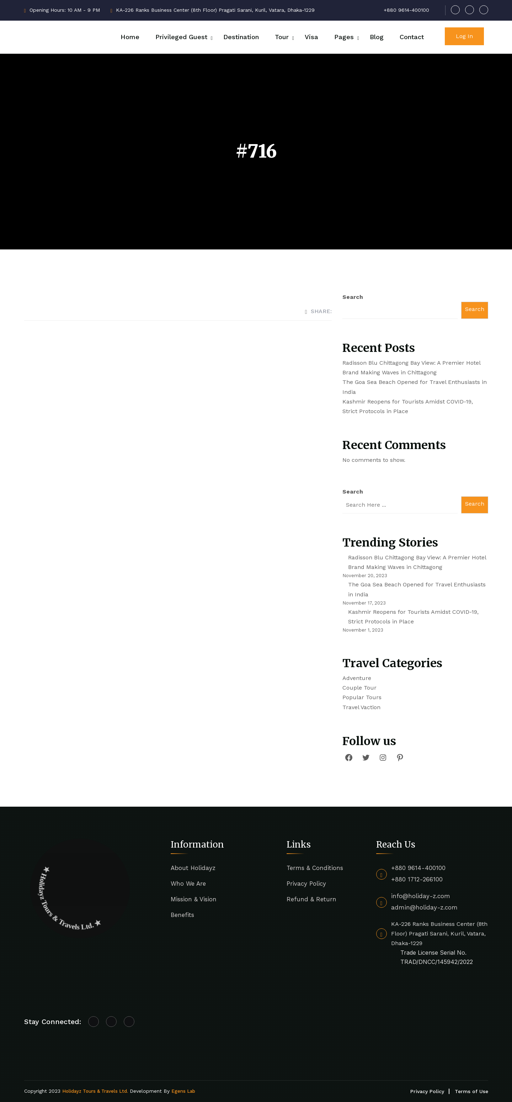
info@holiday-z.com (420, 896)
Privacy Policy (306, 883)
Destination (241, 37)
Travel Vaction (361, 707)
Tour (282, 37)
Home (130, 37)
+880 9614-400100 (418, 867)
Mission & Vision (194, 899)
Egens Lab (183, 1091)
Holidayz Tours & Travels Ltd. (95, 1091)
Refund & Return (311, 899)
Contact (412, 37)
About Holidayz (193, 867)
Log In (464, 36)
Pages (344, 37)
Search (352, 297)
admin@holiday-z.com (424, 907)
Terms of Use (471, 1091)
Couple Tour (359, 687)
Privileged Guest (181, 37)
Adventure (356, 678)
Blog (377, 37)
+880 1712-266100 (417, 879)
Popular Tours (362, 697)
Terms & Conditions (315, 867)
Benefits (182, 914)
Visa (311, 37)
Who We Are (188, 883)
